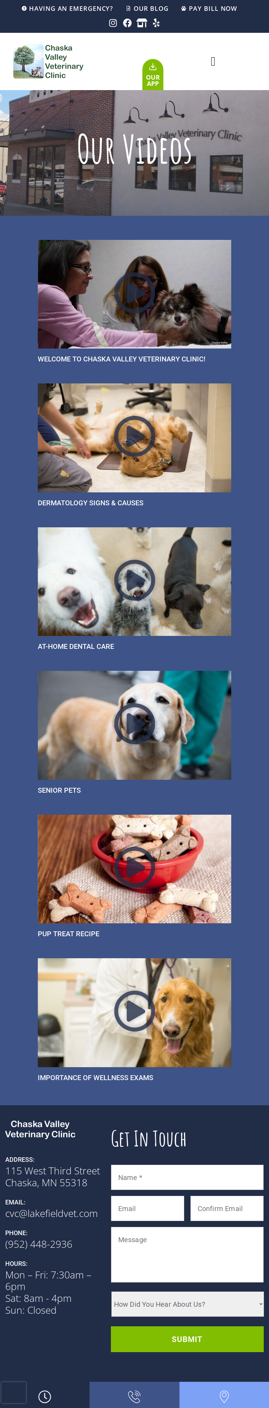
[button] (213, 61)
